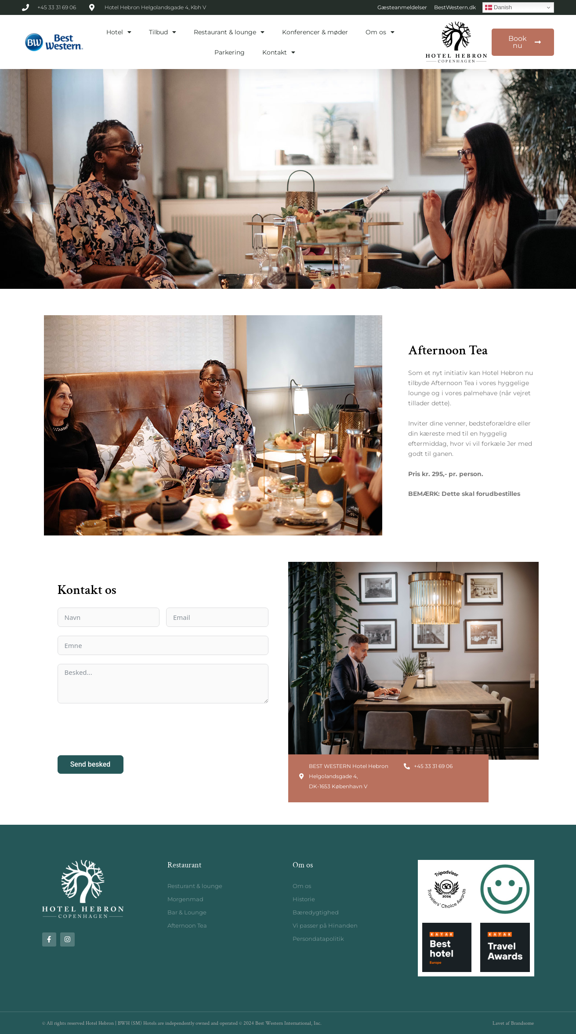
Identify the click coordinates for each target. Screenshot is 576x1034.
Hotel (118, 32)
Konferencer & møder (315, 32)
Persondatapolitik (318, 938)
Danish (498, 7)
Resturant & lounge (194, 885)
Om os (380, 32)
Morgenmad (185, 899)
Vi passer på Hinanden (325, 925)
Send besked (90, 764)
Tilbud (162, 32)
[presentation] (124, 729)
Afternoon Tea (187, 925)
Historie (304, 899)
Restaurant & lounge (229, 32)
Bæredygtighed (316, 912)
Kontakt (278, 52)
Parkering (229, 52)
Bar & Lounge (186, 912)
